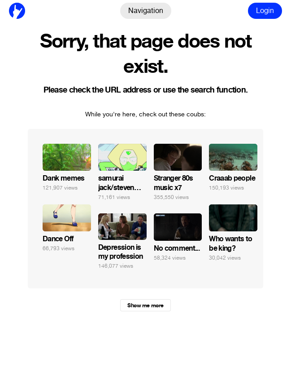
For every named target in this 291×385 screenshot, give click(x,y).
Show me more (145, 305)
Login (265, 10)
